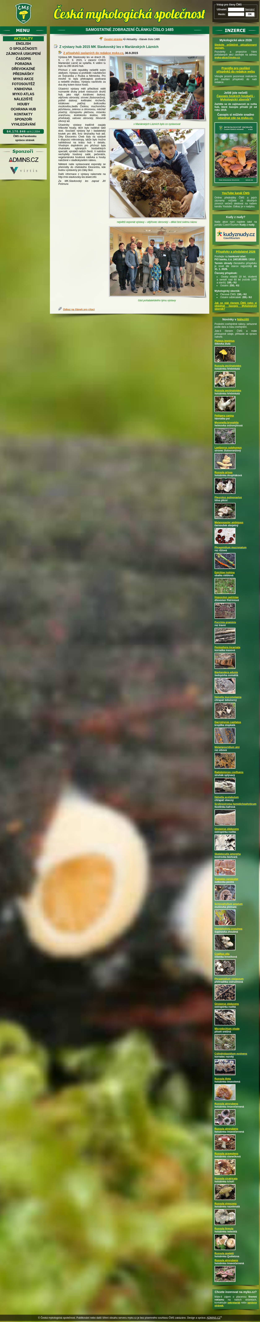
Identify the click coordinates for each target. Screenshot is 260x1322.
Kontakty (23, 114)
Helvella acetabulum (226, 797)
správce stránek (24, 140)
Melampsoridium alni (226, 747)
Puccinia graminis (225, 622)
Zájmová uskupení (23, 54)
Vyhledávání (23, 124)
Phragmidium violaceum (229, 978)
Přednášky (23, 74)
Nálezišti (243, 319)
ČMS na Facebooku (25, 136)
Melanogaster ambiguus (228, 522)
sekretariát (234, 1302)
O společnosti (23, 48)
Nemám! (250, 9)
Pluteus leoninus (224, 340)
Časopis (23, 59)
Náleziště (23, 99)
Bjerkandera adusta (226, 672)
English (23, 43)
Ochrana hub (23, 109)
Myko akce (23, 79)
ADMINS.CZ (213, 1317)
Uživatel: (222, 9)
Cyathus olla (221, 953)
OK (250, 14)
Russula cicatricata (225, 1178)
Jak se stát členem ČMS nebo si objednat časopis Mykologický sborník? (235, 305)
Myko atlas (23, 94)
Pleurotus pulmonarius (228, 497)
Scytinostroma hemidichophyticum (235, 803)
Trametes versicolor (226, 879)
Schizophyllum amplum (228, 904)
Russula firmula (223, 1228)
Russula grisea (223, 472)
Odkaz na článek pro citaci (79, 309)
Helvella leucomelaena (227, 697)
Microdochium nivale (226, 1028)
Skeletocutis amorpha (227, 854)
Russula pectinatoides (227, 365)
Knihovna (23, 89)
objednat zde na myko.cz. (236, 118)
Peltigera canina (224, 415)
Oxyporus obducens (226, 829)
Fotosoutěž (23, 84)
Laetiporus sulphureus (228, 447)
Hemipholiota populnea (228, 928)
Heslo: (222, 14)
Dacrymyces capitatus (227, 722)
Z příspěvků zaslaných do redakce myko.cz (93, 53)
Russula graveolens (226, 1153)
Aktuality (23, 38)
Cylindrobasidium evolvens (230, 1053)
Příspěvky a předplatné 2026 (235, 251)
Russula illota (222, 1078)
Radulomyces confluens (228, 772)
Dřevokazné (23, 69)
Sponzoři (23, 119)
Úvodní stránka (113, 39)
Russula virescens (225, 1203)
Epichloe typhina (224, 572)
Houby (23, 104)
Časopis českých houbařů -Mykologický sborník (236, 97)
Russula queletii (224, 1253)
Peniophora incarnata (227, 647)
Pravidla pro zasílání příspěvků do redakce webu (235, 69)
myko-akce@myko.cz (227, 57)
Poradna (23, 64)
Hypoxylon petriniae (226, 597)
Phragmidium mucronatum (230, 547)
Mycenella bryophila (226, 422)
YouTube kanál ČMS (236, 193)
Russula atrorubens (226, 1103)
